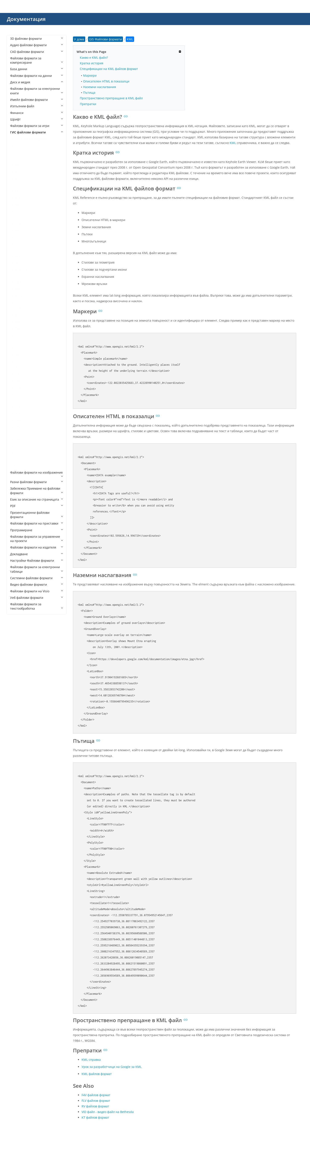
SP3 (17, 446)
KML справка (91, 1060)
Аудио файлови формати (36, 45)
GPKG (18, 296)
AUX (17, 198)
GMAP (18, 283)
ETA (17, 257)
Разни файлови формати (36, 482)
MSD (17, 368)
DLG (17, 244)
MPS (17, 361)
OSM (17, 387)
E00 (17, 250)
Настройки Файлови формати (36, 560)
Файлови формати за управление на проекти (36, 538)
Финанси (36, 113)
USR (17, 466)
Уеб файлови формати (36, 598)
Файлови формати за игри (36, 126)
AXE (17, 204)
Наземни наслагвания (99, 87)
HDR (17, 309)
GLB (17, 276)
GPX (17, 302)
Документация (26, 18)
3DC (17, 159)
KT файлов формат (95, 1117)
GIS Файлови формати (30, 139)
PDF (36, 506)
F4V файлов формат (96, 1095)
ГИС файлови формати (36, 132)
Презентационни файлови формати (36, 515)
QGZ (17, 407)
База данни (36, 69)
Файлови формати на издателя (36, 547)
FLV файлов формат (96, 1101)
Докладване (36, 554)
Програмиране (36, 530)
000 (17, 145)
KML (17, 322)
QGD (17, 394)
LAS (17, 342)
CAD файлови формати (36, 52)
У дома (79, 39)
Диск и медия (36, 82)
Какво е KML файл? (94, 57)
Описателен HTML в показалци (106, 81)
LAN (17, 335)
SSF (16, 453)
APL (17, 178)
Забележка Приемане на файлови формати (36, 490)
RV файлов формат (95, 1106)
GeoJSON (20, 270)
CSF (17, 217)
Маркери (90, 75)
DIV (16, 230)
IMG (17, 315)
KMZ (17, 328)
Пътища (89, 92)
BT (16, 211)
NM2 (17, 374)
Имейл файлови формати (36, 100)
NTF (17, 381)
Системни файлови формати (36, 578)
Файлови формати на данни (36, 76)
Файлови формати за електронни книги (36, 91)
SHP (17, 433)
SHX (17, 440)
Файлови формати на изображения (36, 474)
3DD (17, 165)
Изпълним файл (36, 106)
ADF (17, 171)
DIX (16, 237)
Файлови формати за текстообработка (36, 606)
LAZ (17, 348)
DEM (17, 224)
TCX (17, 459)
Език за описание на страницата (36, 499)
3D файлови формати (36, 38)
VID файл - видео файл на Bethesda (108, 1112)
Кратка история (91, 63)
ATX (17, 191)
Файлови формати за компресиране (36, 60)
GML (17, 289)
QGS (17, 400)
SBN (17, 427)
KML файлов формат (97, 1074)
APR (17, 185)
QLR (17, 413)
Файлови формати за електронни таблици (36, 569)
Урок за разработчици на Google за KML (112, 1067)
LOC (17, 355)
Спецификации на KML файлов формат (109, 69)
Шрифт (36, 119)
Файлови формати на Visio (36, 591)
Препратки (88, 104)
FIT (16, 263)
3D (16, 152)
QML (17, 420)
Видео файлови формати (36, 584)
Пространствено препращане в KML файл (111, 98)
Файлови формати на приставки (36, 523)
